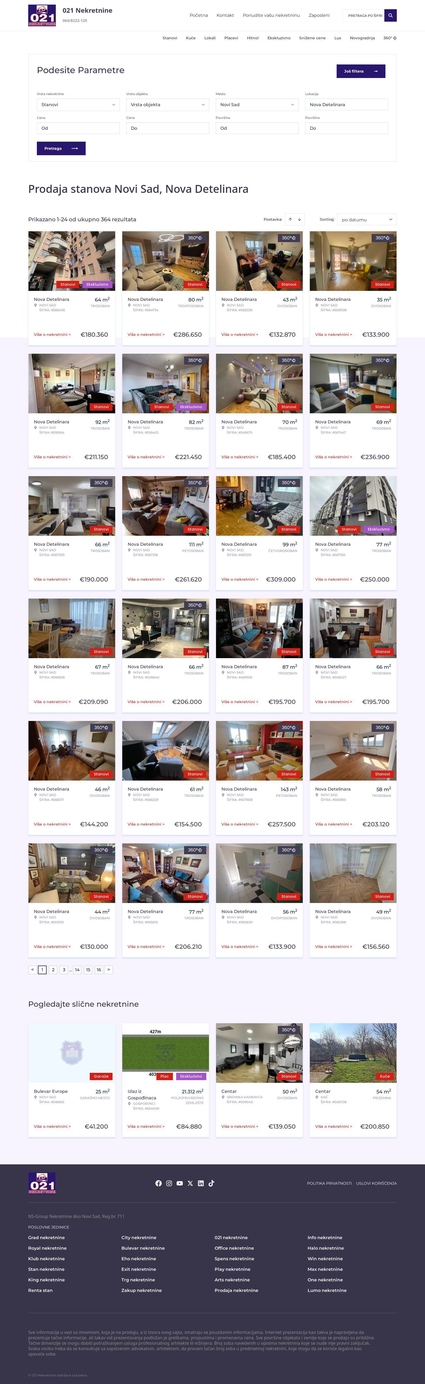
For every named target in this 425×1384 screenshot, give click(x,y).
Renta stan (40, 1288)
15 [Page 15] (88, 967)
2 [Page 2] (53, 967)
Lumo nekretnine (327, 1288)
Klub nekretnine (46, 1256)
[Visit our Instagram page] (169, 1181)
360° (390, 37)
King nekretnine (46, 1278)
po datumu (354, 217)
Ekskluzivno (279, 37)
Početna (199, 15)
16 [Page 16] (99, 967)
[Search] (390, 15)
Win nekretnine (325, 1256)
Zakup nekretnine (141, 1288)
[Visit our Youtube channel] (179, 1181)
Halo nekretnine (326, 1246)
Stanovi (170, 37)
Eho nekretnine (138, 1256)
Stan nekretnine (46, 1267)
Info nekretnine (325, 1235)
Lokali (210, 37)
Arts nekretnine (232, 1278)
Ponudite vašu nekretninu (271, 15)
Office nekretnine (234, 1246)
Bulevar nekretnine (143, 1246)
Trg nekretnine (138, 1278)
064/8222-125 (75, 20)
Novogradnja (362, 37)
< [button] (32, 968)
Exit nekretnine (138, 1267)
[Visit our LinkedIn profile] (201, 1181)
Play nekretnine (232, 1267)
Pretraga (61, 146)
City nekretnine (138, 1235)
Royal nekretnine (47, 1246)
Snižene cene (312, 37)
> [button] (108, 968)
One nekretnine (325, 1278)
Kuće (191, 37)
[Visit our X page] (190, 1181)
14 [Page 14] (77, 967)
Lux (337, 37)
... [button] (70, 967)
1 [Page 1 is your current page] (42, 967)
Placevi (231, 37)
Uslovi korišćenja (376, 1181)
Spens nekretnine (234, 1256)
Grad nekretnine (46, 1235)
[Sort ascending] (290, 217)
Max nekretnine (325, 1267)
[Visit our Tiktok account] (211, 1181)
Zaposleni (319, 15)
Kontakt (225, 15)
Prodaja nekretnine (236, 1288)
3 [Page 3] (64, 967)
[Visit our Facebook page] (158, 1181)
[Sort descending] (299, 217)
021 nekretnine (231, 1235)
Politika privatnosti (329, 1181)
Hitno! (253, 37)
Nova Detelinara (327, 102)
